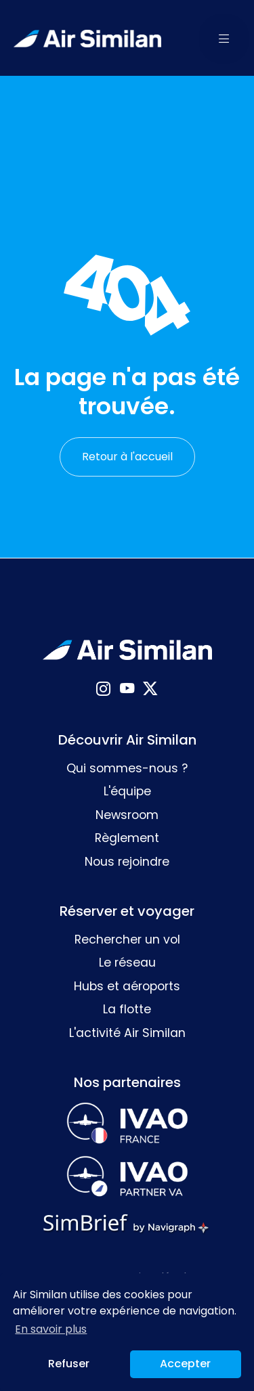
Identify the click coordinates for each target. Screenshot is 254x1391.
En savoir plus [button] (51, 1329)
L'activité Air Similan (127, 1033)
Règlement (127, 838)
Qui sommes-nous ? (127, 768)
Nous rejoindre (127, 862)
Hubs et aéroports (127, 986)
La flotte (127, 1009)
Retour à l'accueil (127, 456)
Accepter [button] (185, 1363)
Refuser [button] (68, 1363)
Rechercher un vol (127, 939)
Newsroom (127, 815)
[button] (224, 38)
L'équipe (127, 791)
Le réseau (127, 962)
